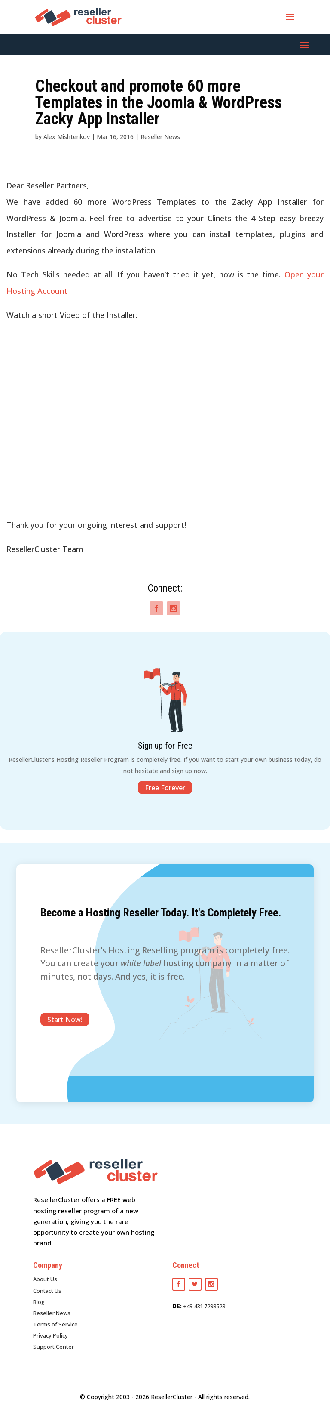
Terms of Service (55, 1324)
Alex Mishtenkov (66, 137)
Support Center (53, 1346)
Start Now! (64, 1019)
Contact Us (47, 1291)
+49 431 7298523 (204, 1306)
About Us (45, 1279)
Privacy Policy (50, 1335)
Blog (39, 1302)
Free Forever (165, 787)
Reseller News (160, 137)
